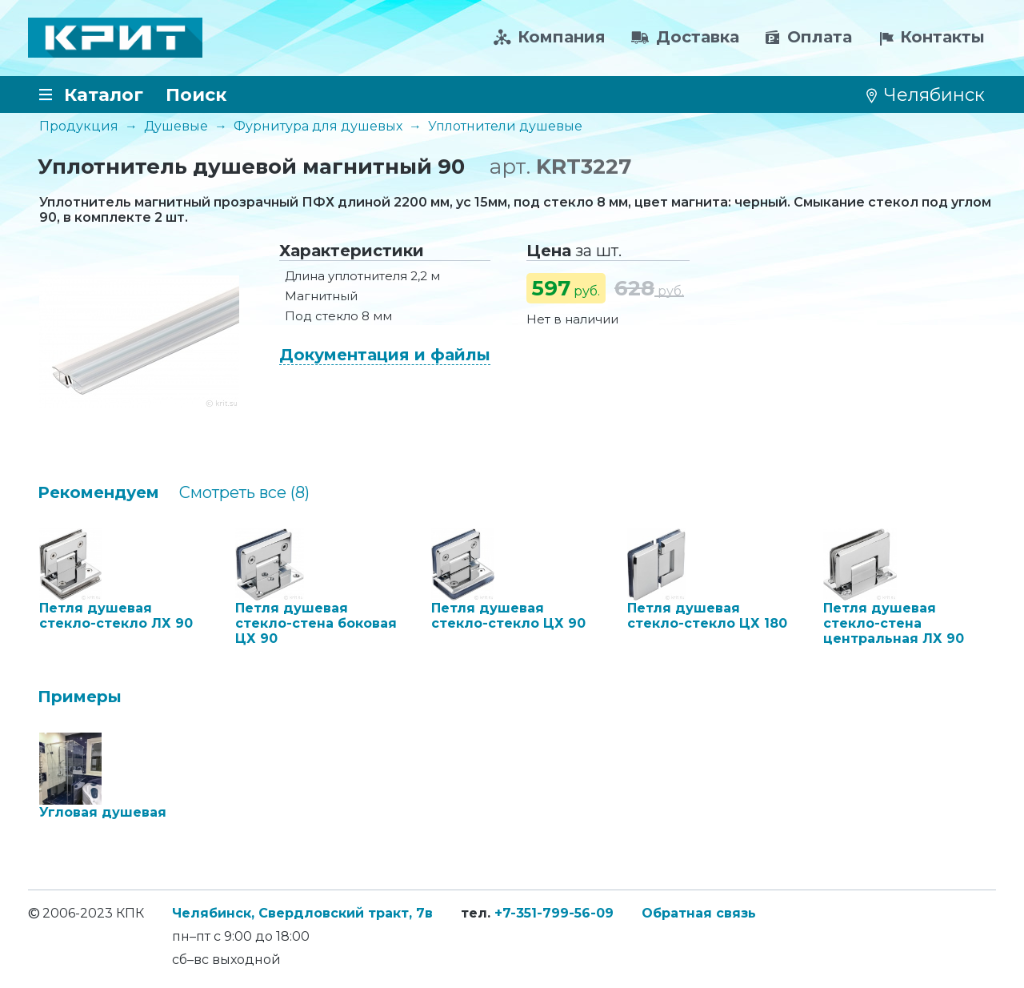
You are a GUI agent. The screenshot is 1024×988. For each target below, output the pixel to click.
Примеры (80, 696)
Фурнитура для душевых (318, 126)
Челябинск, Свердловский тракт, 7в (302, 913)
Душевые (176, 126)
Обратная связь (699, 913)
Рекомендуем (98, 492)
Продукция (78, 126)
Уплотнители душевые (505, 126)
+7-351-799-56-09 (554, 913)
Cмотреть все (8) (244, 492)
